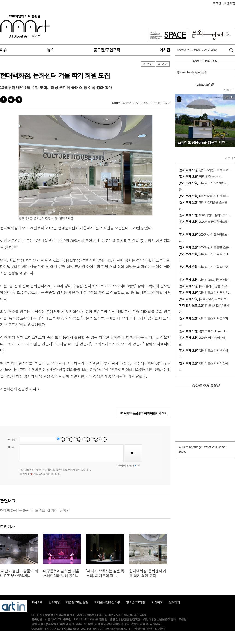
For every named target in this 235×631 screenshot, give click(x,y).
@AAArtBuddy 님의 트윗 (191, 72)
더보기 (229, 89)
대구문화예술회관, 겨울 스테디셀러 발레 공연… (61, 573)
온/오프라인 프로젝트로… (215, 170)
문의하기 (174, 602)
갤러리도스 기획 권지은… (215, 292)
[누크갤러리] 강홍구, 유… (214, 286)
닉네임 (12, 439)
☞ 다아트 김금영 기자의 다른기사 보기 (143, 413)
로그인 (217, 3)
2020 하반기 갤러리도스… (215, 215)
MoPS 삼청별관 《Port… (214, 196)
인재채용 (54, 602)
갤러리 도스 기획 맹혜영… (215, 279)
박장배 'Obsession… (211, 176)
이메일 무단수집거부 (107, 602)
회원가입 (229, 3)
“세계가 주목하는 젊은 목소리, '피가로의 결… (105, 573)
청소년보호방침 (135, 602)
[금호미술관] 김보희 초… (214, 299)
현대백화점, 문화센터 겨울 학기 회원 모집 (147, 573)
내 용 (11, 447)
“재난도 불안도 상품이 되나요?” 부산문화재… (19, 573)
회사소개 (36, 602)
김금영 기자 (130, 103)
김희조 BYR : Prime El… (213, 331)
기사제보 (157, 602)
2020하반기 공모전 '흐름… (215, 247)
